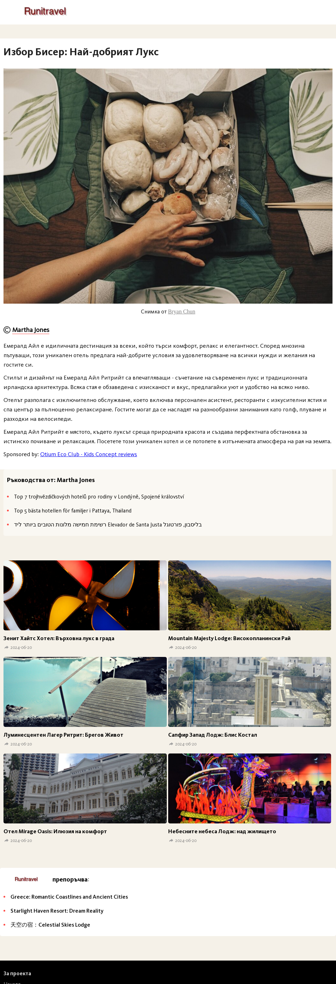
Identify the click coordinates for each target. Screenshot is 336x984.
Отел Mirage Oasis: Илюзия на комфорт (55, 831)
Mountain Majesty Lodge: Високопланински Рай (229, 638)
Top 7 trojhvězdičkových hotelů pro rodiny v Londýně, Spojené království (99, 496)
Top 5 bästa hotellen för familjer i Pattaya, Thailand (72, 510)
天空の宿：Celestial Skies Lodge (50, 924)
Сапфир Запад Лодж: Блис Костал (212, 734)
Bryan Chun (181, 311)
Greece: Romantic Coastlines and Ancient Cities (69, 896)
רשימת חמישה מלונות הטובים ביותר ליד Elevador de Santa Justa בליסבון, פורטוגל (108, 524)
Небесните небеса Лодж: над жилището (222, 831)
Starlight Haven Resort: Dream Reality (56, 910)
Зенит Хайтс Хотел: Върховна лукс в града (58, 638)
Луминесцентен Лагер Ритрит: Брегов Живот (63, 734)
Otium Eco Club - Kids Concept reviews (88, 454)
